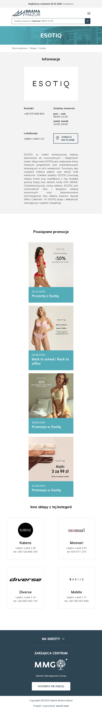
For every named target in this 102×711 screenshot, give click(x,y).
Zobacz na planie (65, 138)
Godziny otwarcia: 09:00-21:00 (33, 21)
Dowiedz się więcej (51, 686)
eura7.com (62, 705)
